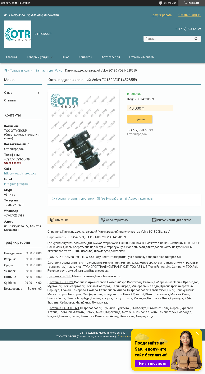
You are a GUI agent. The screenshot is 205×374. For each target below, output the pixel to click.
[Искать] (196, 39)
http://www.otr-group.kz (20, 173)
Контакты (85, 57)
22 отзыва (170, 2)
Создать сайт (9, 2)
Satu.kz (121, 332)
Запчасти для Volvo (49, 70)
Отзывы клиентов (141, 57)
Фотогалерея (110, 57)
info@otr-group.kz (16, 184)
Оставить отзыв (189, 15)
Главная (11, 57)
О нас (65, 57)
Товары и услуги (38, 57)
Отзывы (10, 100)
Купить (140, 119)
